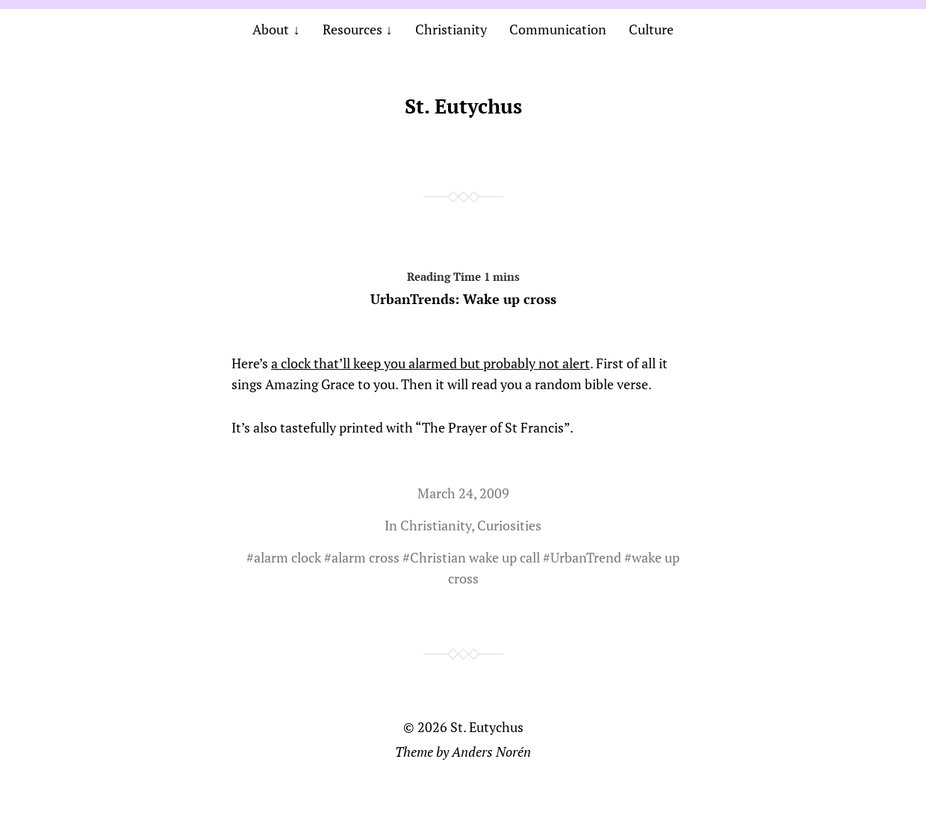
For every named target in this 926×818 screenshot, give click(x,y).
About (270, 29)
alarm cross (366, 557)
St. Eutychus (463, 106)
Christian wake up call (475, 557)
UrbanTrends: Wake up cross (463, 285)
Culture (651, 29)
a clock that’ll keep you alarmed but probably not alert (430, 363)
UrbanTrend (585, 557)
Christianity (451, 29)
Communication (557, 29)
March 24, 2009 (463, 493)
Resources (352, 29)
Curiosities (509, 525)
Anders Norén (491, 751)
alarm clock (287, 557)
